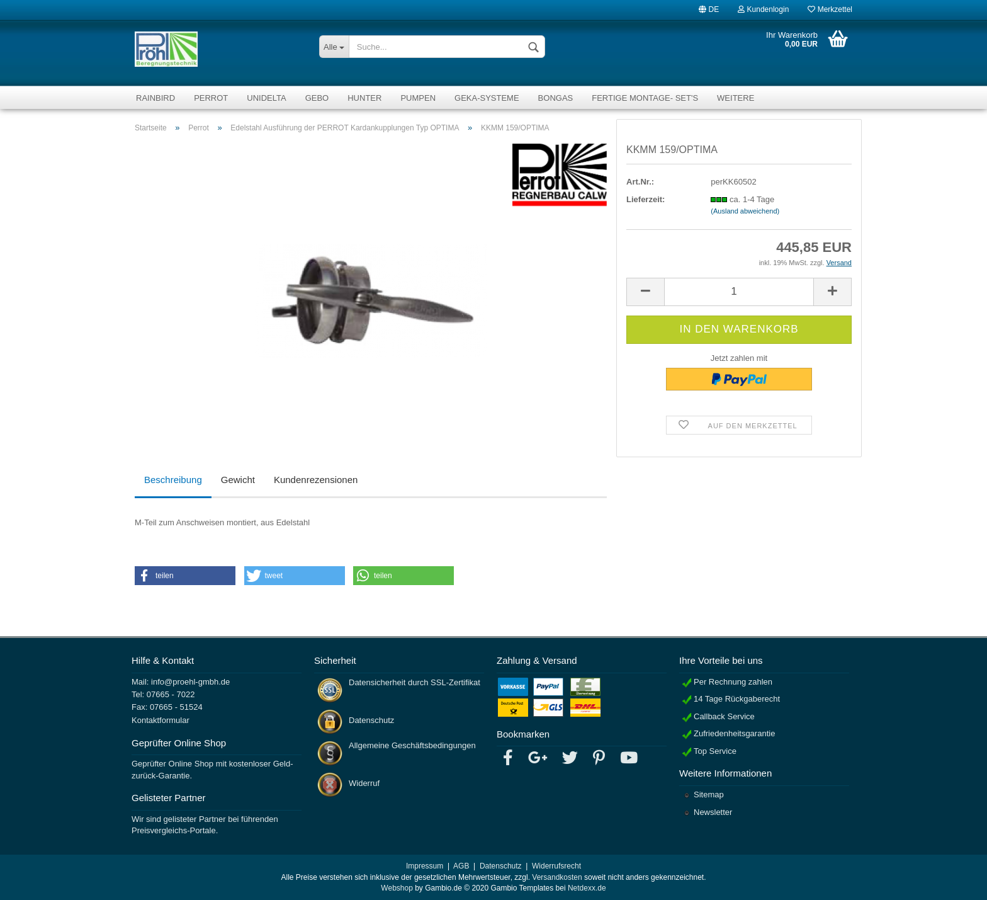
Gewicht (238, 479)
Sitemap (709, 794)
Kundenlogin (763, 8)
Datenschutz (371, 720)
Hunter (364, 98)
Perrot (211, 98)
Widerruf (364, 783)
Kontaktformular (160, 720)
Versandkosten (557, 877)
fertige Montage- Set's (645, 98)
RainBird (155, 98)
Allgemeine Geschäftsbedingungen (412, 745)
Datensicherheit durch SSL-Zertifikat (414, 682)
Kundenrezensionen (316, 479)
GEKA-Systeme (486, 98)
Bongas (555, 98)
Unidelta (266, 98)
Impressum (424, 866)
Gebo (317, 98)
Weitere (735, 98)
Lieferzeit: (645, 199)
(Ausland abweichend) (745, 211)
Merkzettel (830, 8)
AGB (461, 866)
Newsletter (713, 812)
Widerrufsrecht (556, 866)
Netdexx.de (587, 888)
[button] (185, 575)
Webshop (396, 888)
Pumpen (418, 98)
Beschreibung (173, 479)
